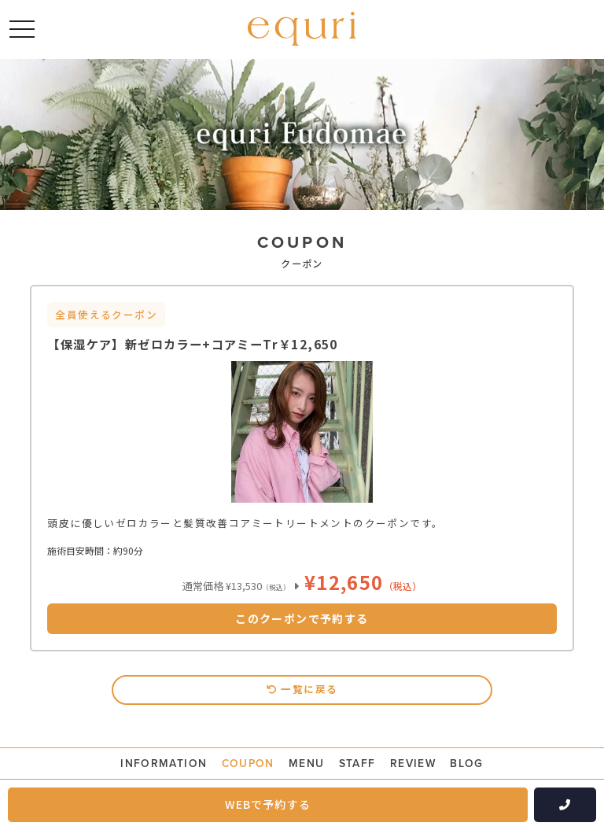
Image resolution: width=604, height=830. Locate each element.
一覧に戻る (302, 688)
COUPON (247, 763)
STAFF (357, 763)
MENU (307, 763)
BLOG (468, 763)
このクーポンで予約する (301, 618)
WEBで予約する (268, 804)
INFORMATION (162, 763)
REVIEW (413, 763)
